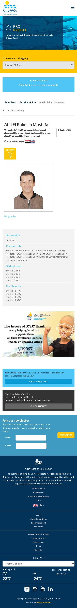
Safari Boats (38, 542)
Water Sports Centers (38, 534)
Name (7, 437)
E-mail (8, 445)
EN (38, 505)
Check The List (38, 406)
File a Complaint (38, 523)
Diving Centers (38, 538)
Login (38, 515)
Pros (38, 546)
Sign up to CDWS (38, 381)
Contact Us (38, 492)
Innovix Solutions (43, 602)
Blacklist (38, 550)
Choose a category (16, 58)
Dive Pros (10, 102)
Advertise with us (38, 519)
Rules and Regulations (38, 496)
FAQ (38, 500)
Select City (39, 558)
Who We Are (38, 488)
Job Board (38, 526)
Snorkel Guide (28, 102)
